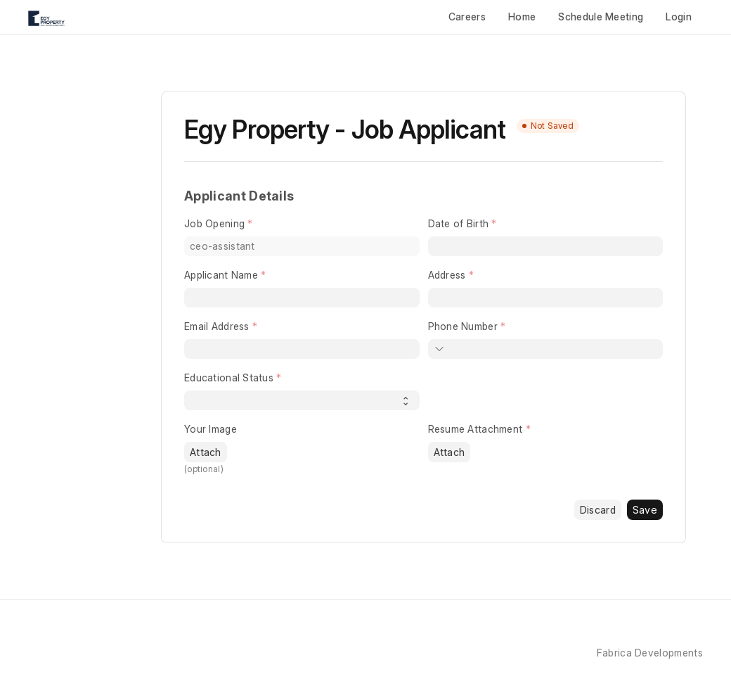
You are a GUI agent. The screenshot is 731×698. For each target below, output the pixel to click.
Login (679, 17)
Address (447, 275)
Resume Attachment (475, 429)
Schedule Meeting (600, 17)
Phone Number (463, 326)
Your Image (210, 429)
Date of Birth (458, 223)
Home (522, 17)
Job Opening (214, 223)
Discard (598, 510)
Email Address (217, 326)
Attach (205, 452)
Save (645, 510)
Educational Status (228, 377)
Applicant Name (221, 275)
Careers (467, 17)
